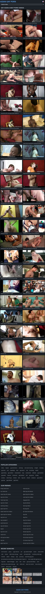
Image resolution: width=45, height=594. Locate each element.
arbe (2, 554)
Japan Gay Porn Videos (28, 494)
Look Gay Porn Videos (28, 497)
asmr (38, 561)
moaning (41, 468)
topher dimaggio (10, 561)
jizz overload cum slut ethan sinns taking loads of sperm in (14, 559)
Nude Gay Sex (26, 488)
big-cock (23, 477)
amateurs (33, 477)
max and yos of (38, 564)
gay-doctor (22, 470)
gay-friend (16, 480)
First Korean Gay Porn (28, 537)
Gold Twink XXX (4, 523)
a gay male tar (16, 551)
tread (24, 561)
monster (3, 556)
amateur (3, 477)
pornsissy (21, 556)
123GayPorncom (27, 523)
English (43, 1)
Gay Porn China (4, 497)
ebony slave (8, 566)
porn (17, 561)
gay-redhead (9, 480)
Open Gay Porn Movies (6, 514)
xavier (21, 554)
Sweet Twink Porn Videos (6, 511)
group (10, 551)
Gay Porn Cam (4, 531)
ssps (17, 556)
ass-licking (31, 470)
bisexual (9, 475)
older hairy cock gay (13, 554)
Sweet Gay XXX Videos (6, 494)
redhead (34, 472)
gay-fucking (3, 472)
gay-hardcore (40, 472)
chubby (36, 475)
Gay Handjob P (4, 520)
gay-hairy (3, 470)
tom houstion (4, 551)
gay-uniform (39, 477)
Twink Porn (3, 534)
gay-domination (13, 468)
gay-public (3, 475)
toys (23, 472)
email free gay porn (29, 556)
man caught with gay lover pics (35, 559)
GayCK (2, 528)
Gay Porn (25, 517)
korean (6, 554)
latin (19, 477)
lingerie (7, 468)
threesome (15, 475)
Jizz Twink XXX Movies (28, 511)
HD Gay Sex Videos (5, 537)
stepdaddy (12, 470)
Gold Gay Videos (4, 505)
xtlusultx (14, 566)
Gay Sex (2, 540)
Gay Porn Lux (4, 517)
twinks (36, 470)
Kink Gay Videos (26, 505)
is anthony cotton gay (36, 554)
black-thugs (9, 477)
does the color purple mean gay (8, 564)
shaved (28, 477)
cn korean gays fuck (28, 540)
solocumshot (41, 551)
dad (20, 561)
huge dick (3, 561)
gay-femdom (21, 475)
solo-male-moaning (29, 468)
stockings (21, 468)
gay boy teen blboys (31, 561)
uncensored (28, 472)
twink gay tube (4, 500)
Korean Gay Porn (27, 526)
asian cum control (30, 564)
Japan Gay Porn (4, 508)
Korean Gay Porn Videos (28, 543)
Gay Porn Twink (4, 503)
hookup (12, 556)
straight (36, 468)
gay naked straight (28, 551)
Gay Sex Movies (26, 503)
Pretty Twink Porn (5, 488)
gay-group (31, 475)
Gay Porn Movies (27, 520)
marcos (2, 566)
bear (17, 470)
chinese (15, 477)
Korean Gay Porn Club (28, 534)
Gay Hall (25, 514)
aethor (8, 556)
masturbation (18, 472)
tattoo (2, 468)
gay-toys (3, 480)
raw (27, 470)
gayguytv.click (26, 500)
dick (27, 475)
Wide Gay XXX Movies (28, 491)
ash (21, 551)
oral (8, 470)
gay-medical (10, 472)
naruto (34, 551)
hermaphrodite (27, 554)
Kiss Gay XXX (26, 508)
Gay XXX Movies (4, 526)
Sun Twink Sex (4, 491)
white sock (22, 564)
